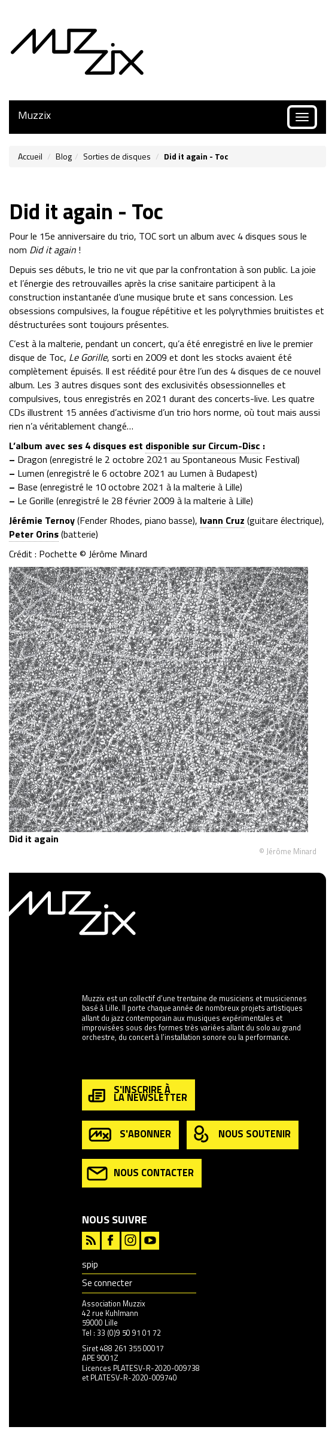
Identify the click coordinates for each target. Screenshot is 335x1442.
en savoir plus (105, 1063)
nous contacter (140, 1173)
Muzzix (34, 115)
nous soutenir (241, 1134)
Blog (64, 156)
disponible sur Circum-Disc (202, 445)
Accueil (30, 156)
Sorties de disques (117, 156)
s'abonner (129, 1134)
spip (90, 1264)
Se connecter (107, 1283)
